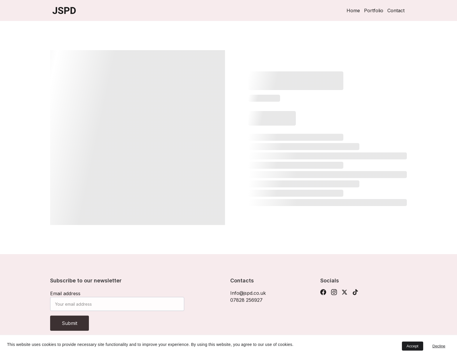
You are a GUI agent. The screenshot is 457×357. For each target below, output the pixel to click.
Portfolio (373, 10)
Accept (413, 346)
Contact (396, 10)
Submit (69, 326)
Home (353, 10)
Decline (439, 346)
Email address (65, 296)
